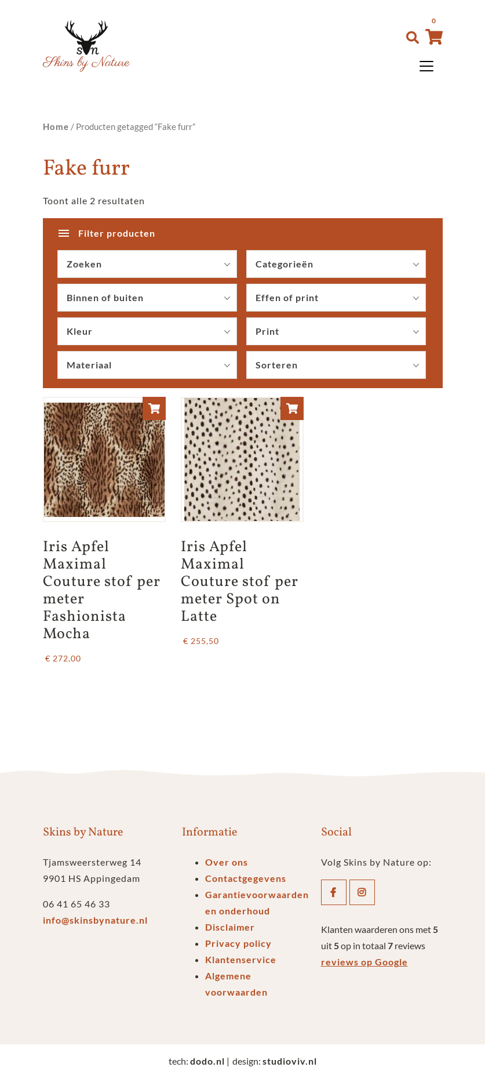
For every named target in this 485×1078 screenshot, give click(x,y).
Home (56, 126)
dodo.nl (207, 1060)
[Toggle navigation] (426, 66)
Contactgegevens (245, 878)
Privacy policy (238, 943)
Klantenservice (240, 959)
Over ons (226, 861)
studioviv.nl (289, 1060)
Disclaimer (230, 926)
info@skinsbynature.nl (95, 919)
